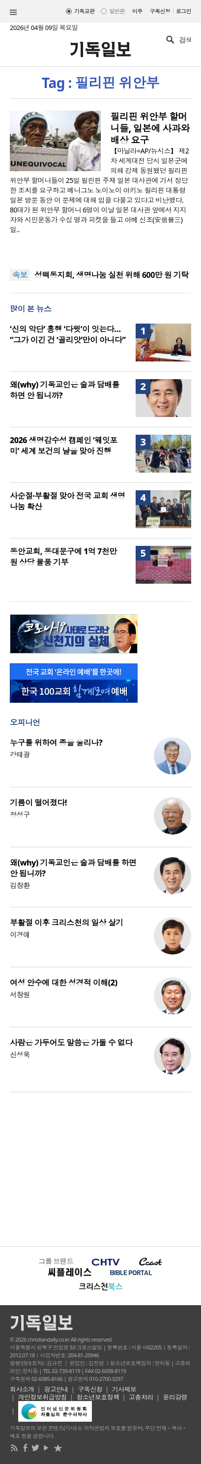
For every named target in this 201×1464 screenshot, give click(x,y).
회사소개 (22, 1389)
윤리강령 (175, 1397)
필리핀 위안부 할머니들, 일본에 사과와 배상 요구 (150, 128)
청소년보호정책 (98, 1397)
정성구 (19, 814)
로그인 (183, 11)
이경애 (19, 934)
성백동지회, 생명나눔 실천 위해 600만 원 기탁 (111, 274)
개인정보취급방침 (42, 1397)
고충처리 (141, 1397)
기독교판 (84, 11)
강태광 (19, 754)
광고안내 (56, 1389)
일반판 (116, 11)
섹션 (13, 12)
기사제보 (124, 1389)
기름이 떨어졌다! (38, 802)
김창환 (19, 885)
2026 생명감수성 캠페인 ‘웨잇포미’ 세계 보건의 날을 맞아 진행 (63, 445)
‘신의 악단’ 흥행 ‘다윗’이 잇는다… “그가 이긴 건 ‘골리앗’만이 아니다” (67, 334)
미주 (137, 11)
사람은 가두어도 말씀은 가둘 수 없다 (71, 1042)
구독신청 (160, 11)
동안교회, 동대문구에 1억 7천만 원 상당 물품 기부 (63, 557)
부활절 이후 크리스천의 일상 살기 (66, 922)
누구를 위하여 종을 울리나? (56, 742)
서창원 (19, 994)
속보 (20, 274)
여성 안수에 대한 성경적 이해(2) (63, 982)
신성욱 (19, 1054)
